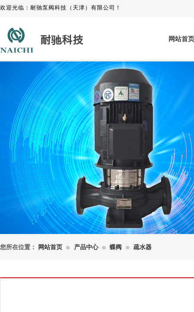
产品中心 (86, 247)
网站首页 (50, 247)
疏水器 (142, 247)
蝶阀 (116, 247)
